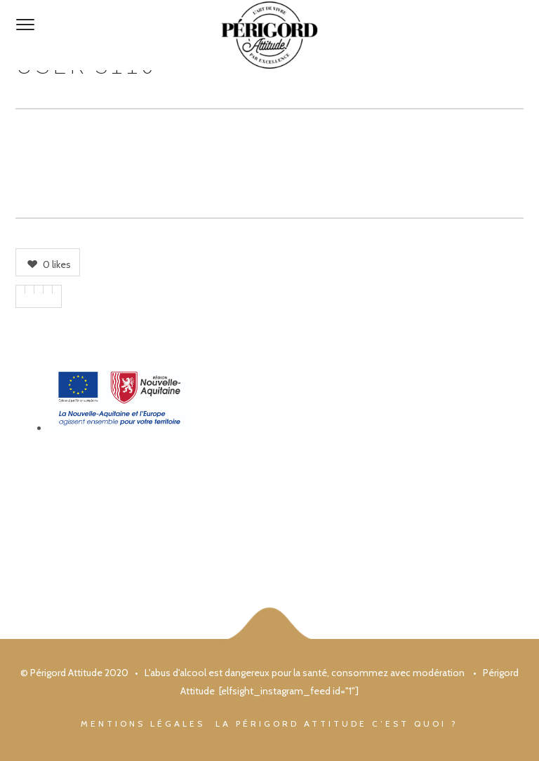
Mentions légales (143, 723)
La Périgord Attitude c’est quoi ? (336, 723)
